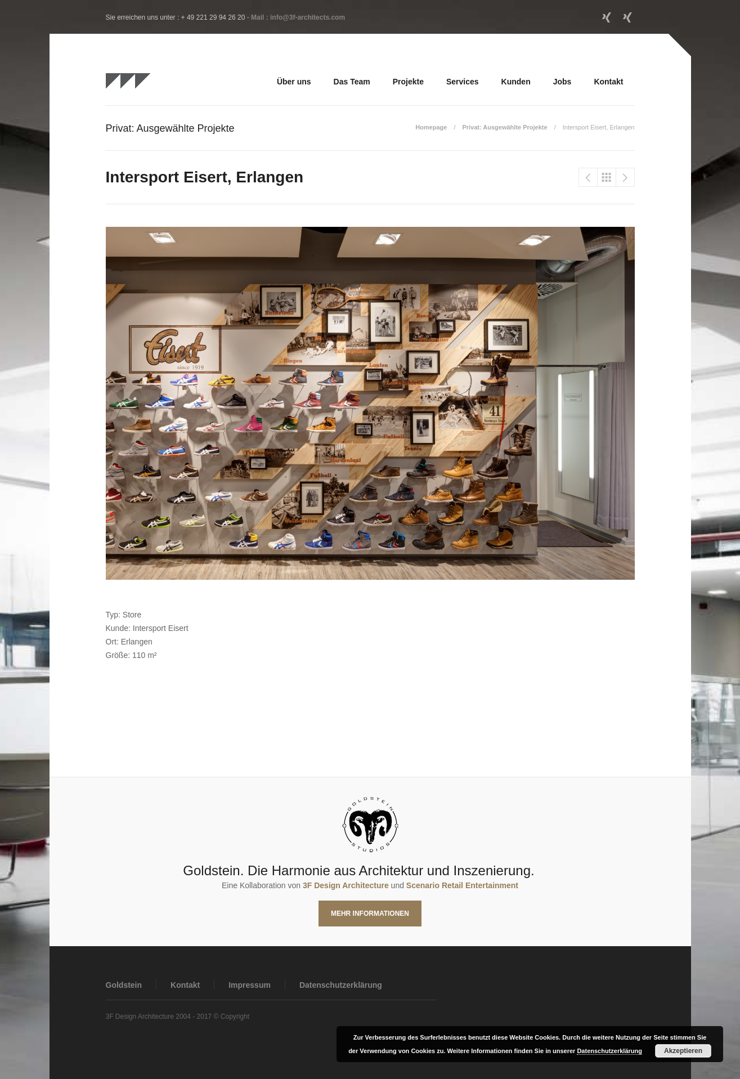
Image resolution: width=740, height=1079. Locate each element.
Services (462, 81)
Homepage (431, 127)
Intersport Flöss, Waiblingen (588, 177)
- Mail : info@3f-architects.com (296, 17)
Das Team (352, 81)
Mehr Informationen (370, 913)
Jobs (562, 81)
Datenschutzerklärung (340, 985)
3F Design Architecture (346, 885)
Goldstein (124, 985)
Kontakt (608, 81)
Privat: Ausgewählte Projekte (504, 127)
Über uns (294, 81)
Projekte (408, 81)
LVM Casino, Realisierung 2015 (625, 177)
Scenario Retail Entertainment (462, 885)
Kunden (516, 81)
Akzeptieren (683, 1051)
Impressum (249, 985)
